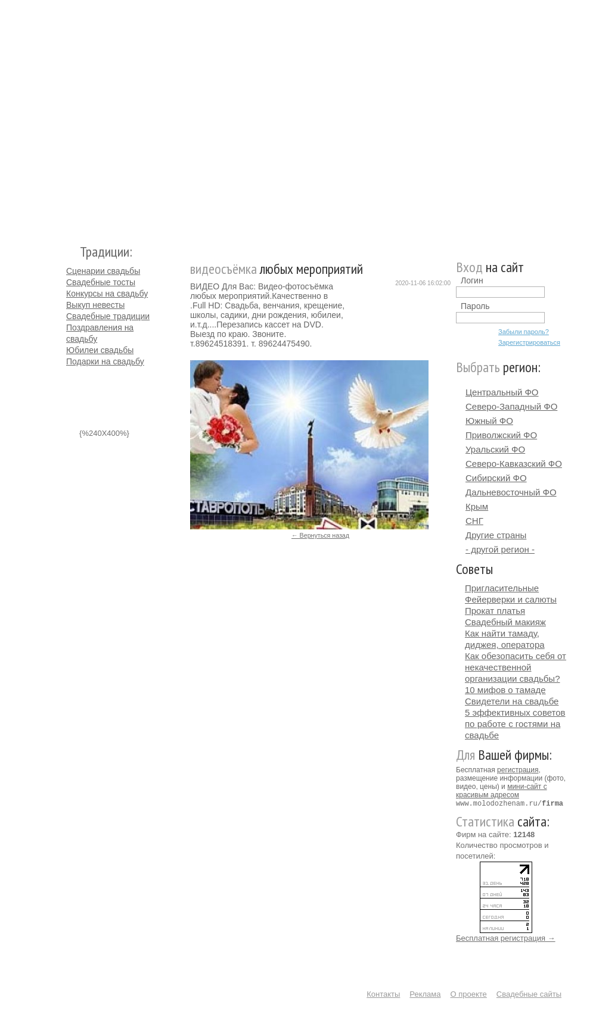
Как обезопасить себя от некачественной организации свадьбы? (515, 667)
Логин (472, 280)
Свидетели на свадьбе (511, 701)
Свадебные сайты (528, 993)
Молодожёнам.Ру (71, 116)
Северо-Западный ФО (511, 406)
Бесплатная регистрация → (505, 937)
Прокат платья (495, 611)
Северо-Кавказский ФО (513, 463)
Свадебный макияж (505, 622)
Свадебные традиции (108, 316)
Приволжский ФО (501, 435)
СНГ (474, 521)
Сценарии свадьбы (103, 271)
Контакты (383, 993)
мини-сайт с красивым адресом (501, 790)
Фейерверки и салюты (511, 599)
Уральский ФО (495, 449)
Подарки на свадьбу (105, 361)
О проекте (469, 993)
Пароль (475, 306)
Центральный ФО (502, 392)
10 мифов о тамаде (505, 690)
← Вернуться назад (320, 535)
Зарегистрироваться (529, 342)
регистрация (517, 770)
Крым (476, 506)
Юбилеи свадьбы (100, 350)
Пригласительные (502, 588)
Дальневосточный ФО (511, 492)
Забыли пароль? (523, 331)
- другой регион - (500, 549)
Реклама (424, 993)
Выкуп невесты (95, 305)
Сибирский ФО (496, 478)
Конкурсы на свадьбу (107, 293)
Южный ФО (489, 421)
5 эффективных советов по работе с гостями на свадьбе (515, 723)
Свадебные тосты (100, 282)
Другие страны (495, 535)
